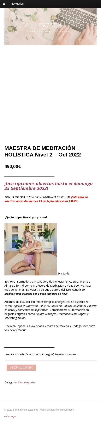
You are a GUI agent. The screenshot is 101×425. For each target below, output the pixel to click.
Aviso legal (10, 416)
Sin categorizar (27, 382)
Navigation (17, 3)
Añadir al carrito (21, 367)
